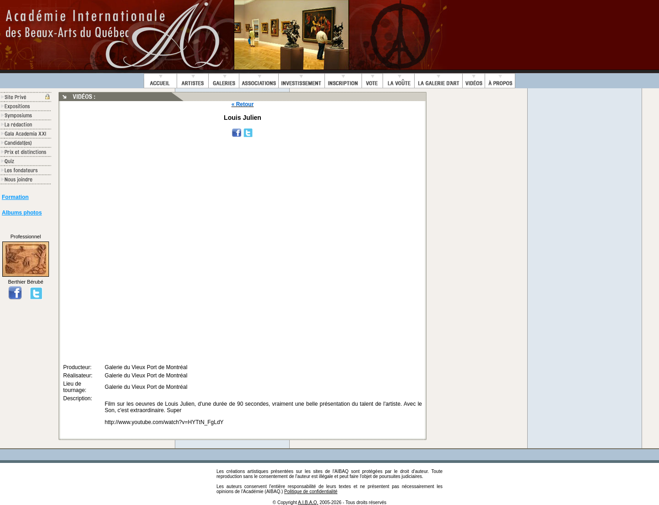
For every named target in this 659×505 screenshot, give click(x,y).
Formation (15, 197)
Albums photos (22, 213)
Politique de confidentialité (310, 491)
